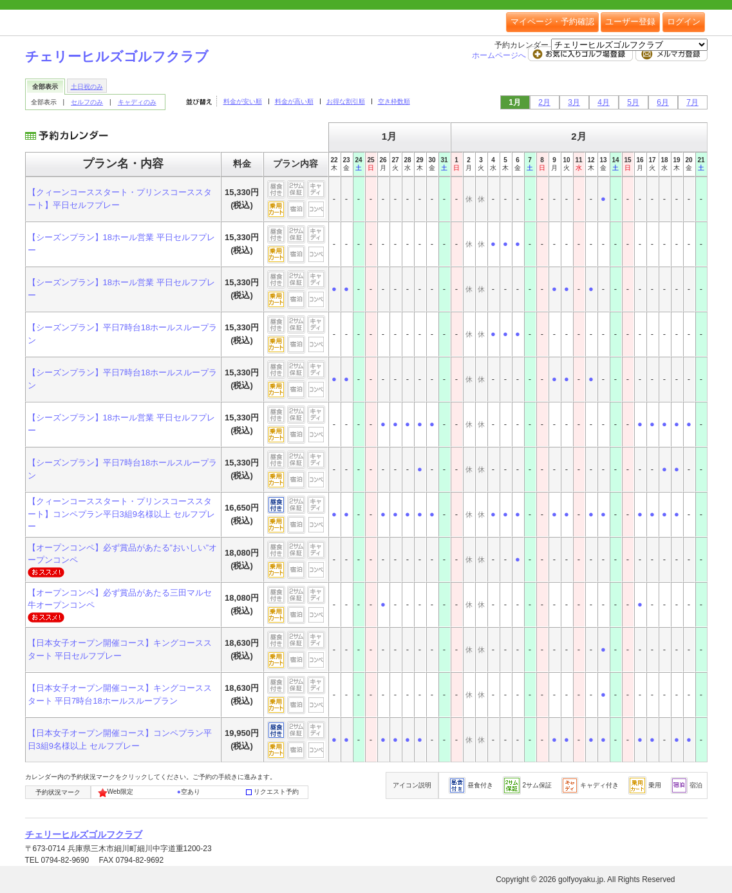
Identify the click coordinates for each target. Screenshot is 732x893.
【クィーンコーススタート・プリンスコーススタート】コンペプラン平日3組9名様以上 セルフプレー (121, 513)
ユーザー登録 (630, 21)
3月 (574, 102)
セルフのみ (87, 102)
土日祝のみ (87, 86)
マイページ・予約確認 (552, 21)
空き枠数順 (394, 101)
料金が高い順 (294, 101)
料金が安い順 (242, 101)
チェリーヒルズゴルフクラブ (117, 56)
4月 (603, 102)
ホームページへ (500, 55)
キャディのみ (137, 102)
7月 (692, 102)
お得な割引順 (345, 101)
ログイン (683, 21)
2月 (544, 102)
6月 (663, 102)
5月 (633, 102)
